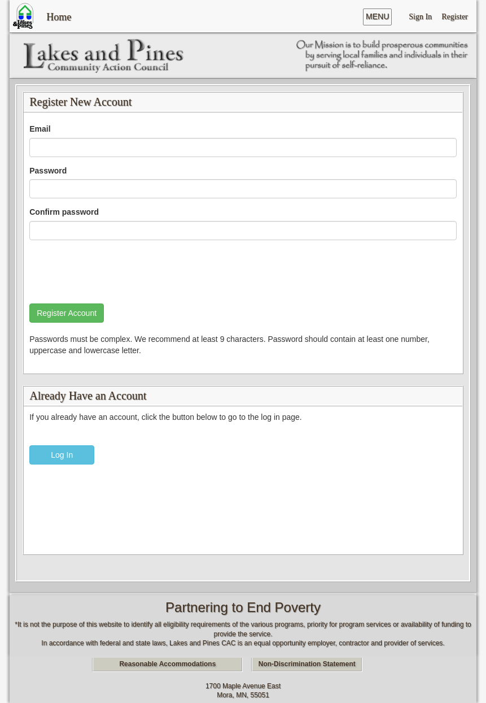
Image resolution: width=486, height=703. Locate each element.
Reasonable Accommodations (167, 664)
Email (39, 128)
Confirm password (64, 211)
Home (58, 15)
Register (454, 16)
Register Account (67, 313)
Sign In (420, 16)
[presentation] (115, 271)
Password (48, 170)
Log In (62, 454)
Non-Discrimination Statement (307, 664)
